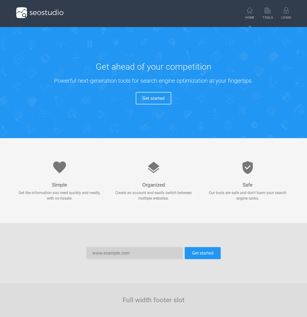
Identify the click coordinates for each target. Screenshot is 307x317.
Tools (268, 13)
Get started (153, 98)
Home (249, 17)
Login (286, 13)
